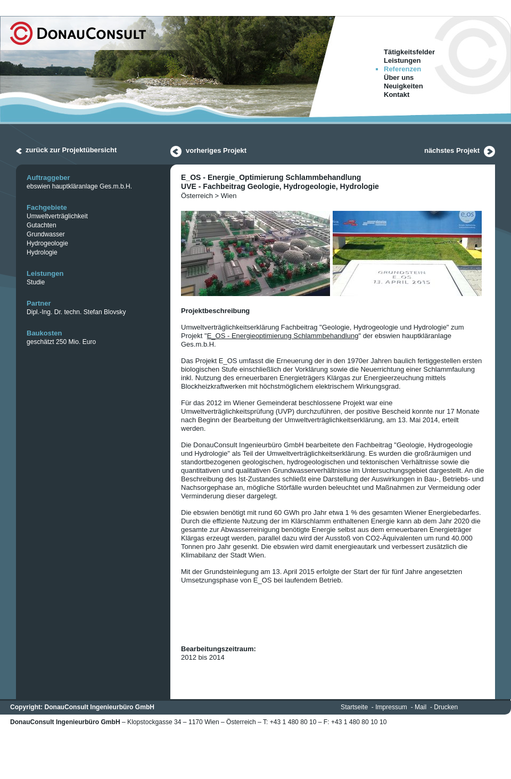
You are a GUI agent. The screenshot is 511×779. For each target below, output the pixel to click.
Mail (420, 707)
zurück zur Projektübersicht (71, 150)
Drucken (446, 707)
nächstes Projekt (452, 150)
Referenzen (402, 69)
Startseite (354, 707)
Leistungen (402, 60)
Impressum (391, 707)
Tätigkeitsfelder (409, 52)
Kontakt (396, 95)
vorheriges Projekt (216, 150)
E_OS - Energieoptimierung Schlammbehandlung (283, 336)
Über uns (399, 77)
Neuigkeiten (403, 86)
